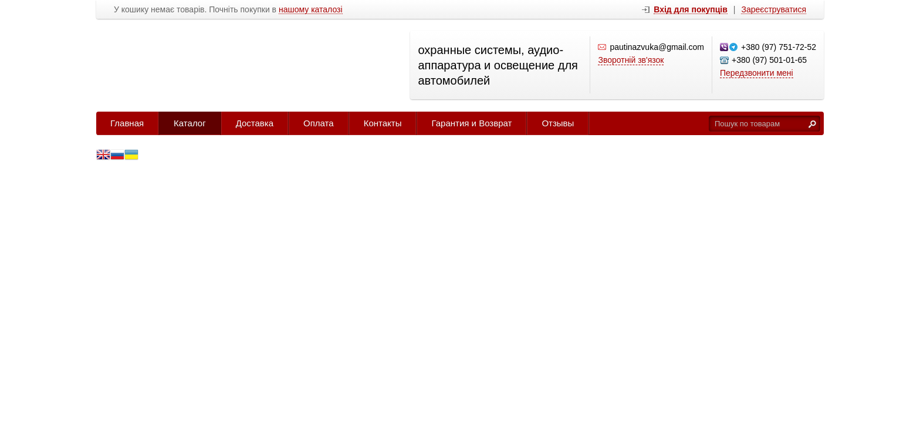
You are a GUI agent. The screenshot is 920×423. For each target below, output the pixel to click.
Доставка (254, 123)
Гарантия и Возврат (471, 123)
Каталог (190, 123)
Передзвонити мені (756, 73)
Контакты (383, 123)
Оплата (318, 123)
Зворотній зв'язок (631, 60)
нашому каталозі (311, 9)
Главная (127, 123)
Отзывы (558, 123)
